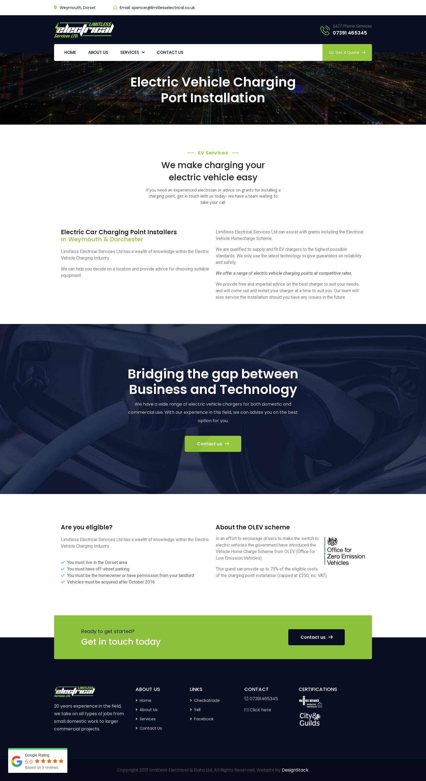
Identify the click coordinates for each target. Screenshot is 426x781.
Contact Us (151, 728)
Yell (197, 709)
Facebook (204, 719)
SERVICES (129, 52)
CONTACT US (170, 52)
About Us (149, 709)
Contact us (213, 444)
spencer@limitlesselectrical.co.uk (163, 7)
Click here (257, 710)
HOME (70, 52)
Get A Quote (347, 52)
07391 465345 (350, 32)
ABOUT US (98, 52)
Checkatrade (207, 700)
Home (145, 700)
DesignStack (295, 770)
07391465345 (261, 699)
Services (148, 719)
